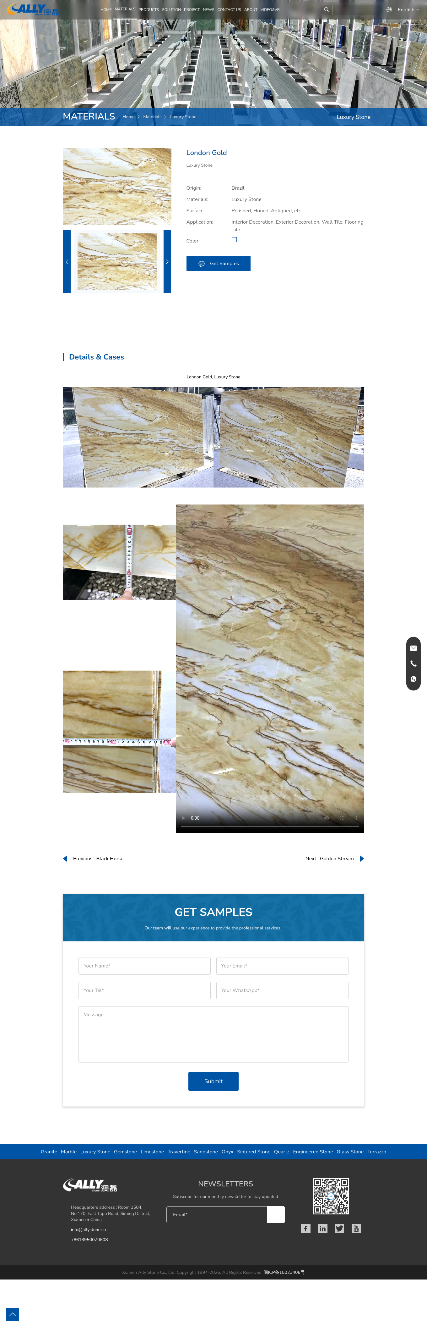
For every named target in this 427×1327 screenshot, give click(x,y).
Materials (152, 117)
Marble (69, 1151)
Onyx (228, 1151)
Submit (213, 1081)
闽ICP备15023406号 (284, 1272)
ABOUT (250, 9)
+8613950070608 (89, 1240)
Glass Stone (350, 1151)
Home (106, 9)
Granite (49, 1151)
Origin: (194, 188)
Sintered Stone (253, 1151)
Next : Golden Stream (329, 858)
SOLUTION (171, 9)
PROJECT (192, 9)
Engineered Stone (313, 1151)
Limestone (152, 1151)
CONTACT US (229, 9)
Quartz (281, 1151)
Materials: (197, 199)
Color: (193, 240)
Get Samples (218, 263)
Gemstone (125, 1151)
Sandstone (206, 1151)
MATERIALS (125, 9)
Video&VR (270, 9)
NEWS (208, 9)
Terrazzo (376, 1151)
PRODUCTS (148, 9)
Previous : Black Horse (98, 858)
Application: (200, 222)
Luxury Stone (183, 117)
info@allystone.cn (88, 1230)
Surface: (195, 210)
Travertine (179, 1151)
